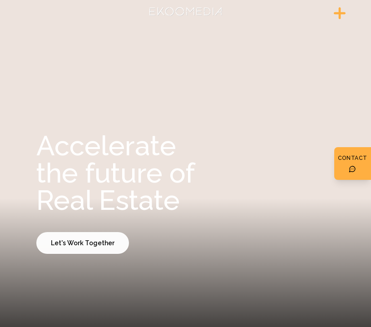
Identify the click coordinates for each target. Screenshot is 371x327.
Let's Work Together (82, 243)
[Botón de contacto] (352, 163)
